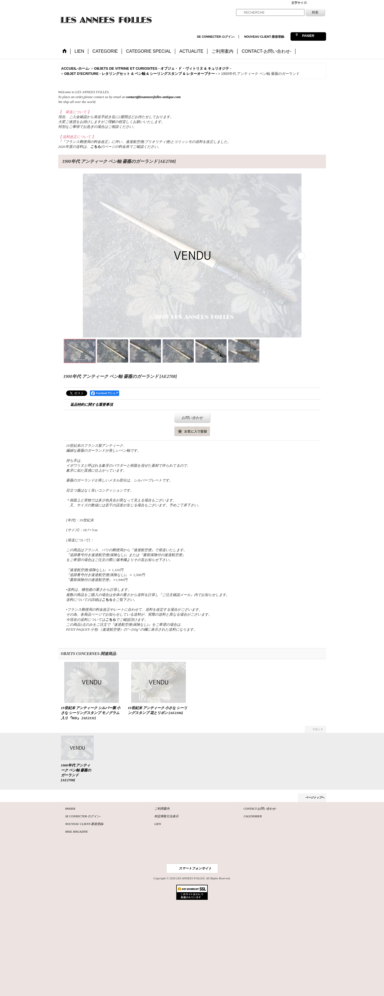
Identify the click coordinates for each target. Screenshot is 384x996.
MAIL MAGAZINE (76, 831)
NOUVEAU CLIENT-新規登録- (264, 36)
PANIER (70, 808)
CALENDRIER (253, 816)
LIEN (157, 823)
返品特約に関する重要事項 (91, 404)
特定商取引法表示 (166, 816)
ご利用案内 (161, 808)
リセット (317, 729)
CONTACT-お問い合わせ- (260, 808)
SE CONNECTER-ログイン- (216, 36)
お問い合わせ (192, 418)
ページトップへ (314, 797)
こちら (95, 147)
